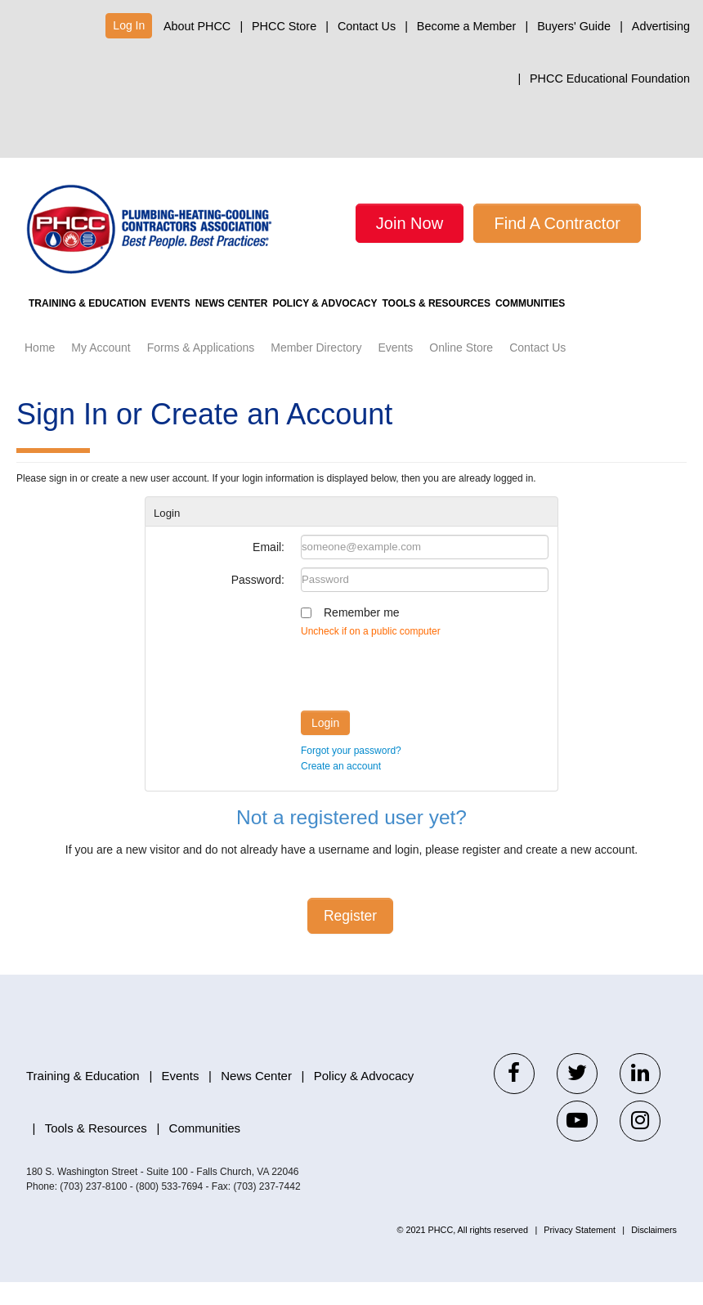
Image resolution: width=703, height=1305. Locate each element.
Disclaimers (654, 1253)
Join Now (409, 223)
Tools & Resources (518, 326)
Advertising (661, 26)
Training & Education (96, 326)
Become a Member (467, 26)
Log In (129, 25)
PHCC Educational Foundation (610, 78)
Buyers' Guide (574, 26)
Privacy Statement (580, 1253)
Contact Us (367, 26)
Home (40, 370)
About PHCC (197, 26)
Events (197, 326)
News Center (277, 326)
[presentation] (425, 693)
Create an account (341, 789)
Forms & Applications (201, 370)
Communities (630, 326)
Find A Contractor (557, 223)
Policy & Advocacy (388, 326)
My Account (100, 370)
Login (325, 745)
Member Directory (316, 370)
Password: (257, 602)
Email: (268, 569)
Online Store (461, 370)
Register (350, 939)
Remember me (362, 635)
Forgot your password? (351, 773)
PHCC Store (284, 26)
